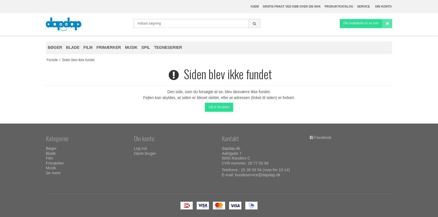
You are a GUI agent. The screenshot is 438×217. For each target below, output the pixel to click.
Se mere (53, 173)
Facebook (322, 137)
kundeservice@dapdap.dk (257, 175)
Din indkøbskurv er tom (367, 23)
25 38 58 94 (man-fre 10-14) (265, 170)
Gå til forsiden (219, 107)
